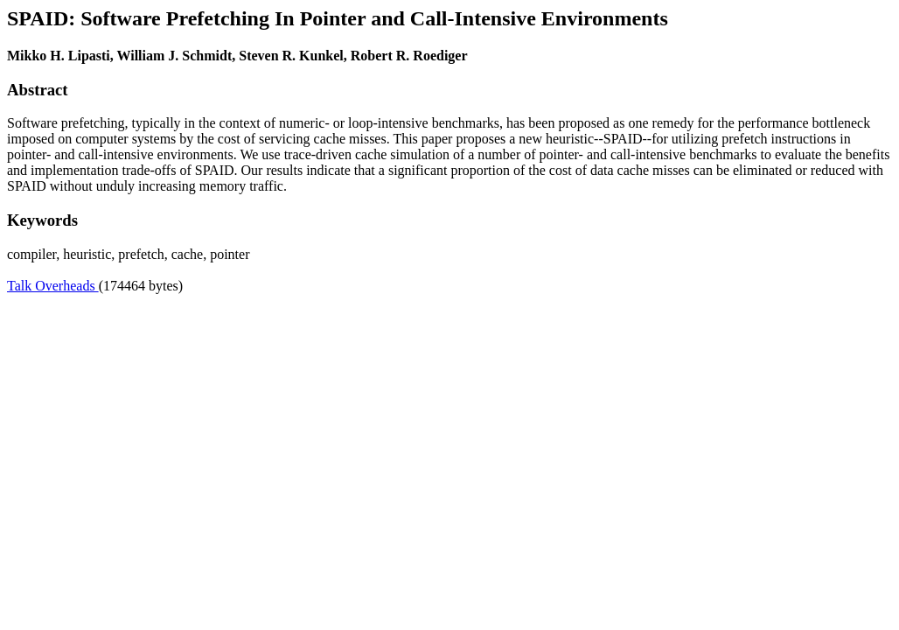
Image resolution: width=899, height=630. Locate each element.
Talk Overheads (53, 285)
